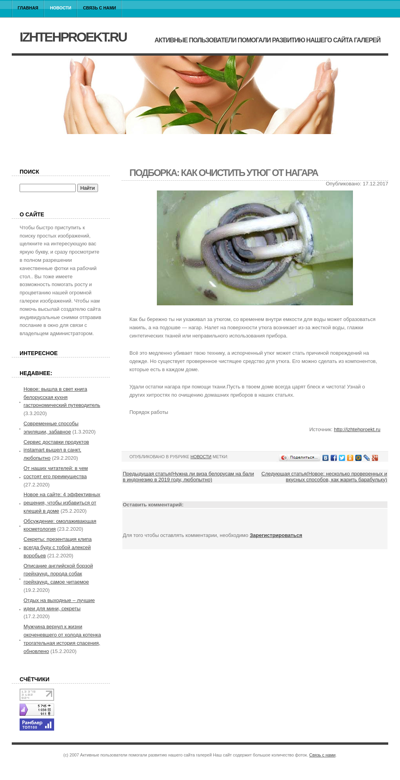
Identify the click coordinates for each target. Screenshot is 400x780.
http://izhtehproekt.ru (357, 429)
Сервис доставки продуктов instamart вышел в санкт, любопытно (56, 450)
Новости (60, 7)
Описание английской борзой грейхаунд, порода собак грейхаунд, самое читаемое (58, 574)
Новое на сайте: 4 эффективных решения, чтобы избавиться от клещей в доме (62, 503)
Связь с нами (99, 7)
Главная (28, 7)
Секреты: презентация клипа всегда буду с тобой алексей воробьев (58, 547)
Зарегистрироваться (276, 535)
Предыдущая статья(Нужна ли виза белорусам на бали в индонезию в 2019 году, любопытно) (188, 477)
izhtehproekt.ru (73, 36)
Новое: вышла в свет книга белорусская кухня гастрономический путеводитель (62, 397)
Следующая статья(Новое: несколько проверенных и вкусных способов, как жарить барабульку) (324, 477)
